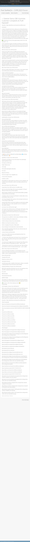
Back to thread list (14, 12)
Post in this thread (25, 12)
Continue (12, 3)
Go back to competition (5, 12)
